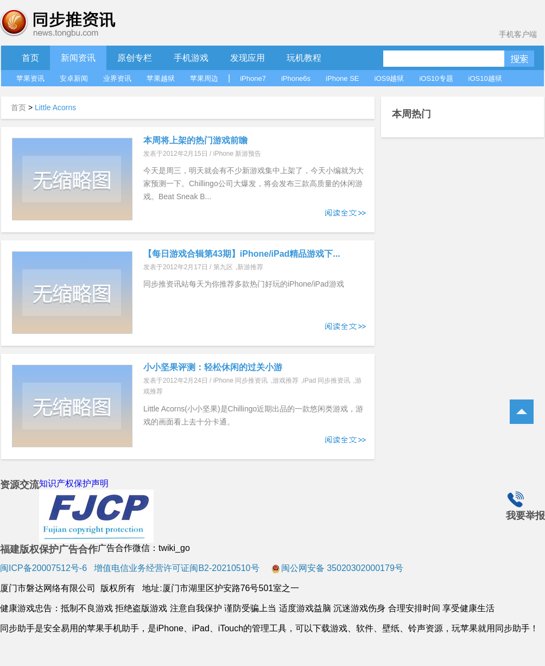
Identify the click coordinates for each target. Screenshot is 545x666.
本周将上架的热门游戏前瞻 (195, 140)
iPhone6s (295, 78)
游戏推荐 (285, 380)
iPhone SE (342, 78)
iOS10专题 (436, 78)
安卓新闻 (74, 78)
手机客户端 (518, 34)
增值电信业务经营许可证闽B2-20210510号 (175, 568)
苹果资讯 (30, 78)
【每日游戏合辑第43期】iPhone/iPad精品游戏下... (241, 253)
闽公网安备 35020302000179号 (337, 568)
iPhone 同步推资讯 (240, 380)
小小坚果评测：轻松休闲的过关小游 (212, 367)
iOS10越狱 (485, 78)
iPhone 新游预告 (237, 153)
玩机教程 (304, 57)
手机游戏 (191, 57)
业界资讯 (117, 78)
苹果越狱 (161, 78)
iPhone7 (253, 78)
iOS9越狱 (389, 78)
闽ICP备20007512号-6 (43, 568)
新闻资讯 (78, 57)
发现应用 (247, 57)
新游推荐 (250, 267)
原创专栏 (134, 57)
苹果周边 (204, 78)
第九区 (223, 267)
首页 (30, 57)
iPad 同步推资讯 (326, 380)
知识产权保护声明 (74, 483)
